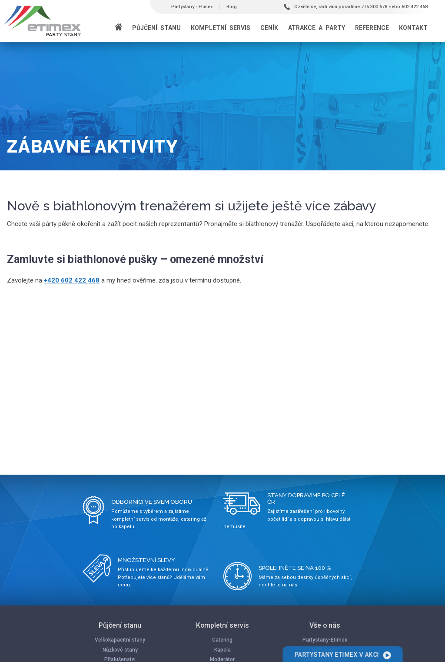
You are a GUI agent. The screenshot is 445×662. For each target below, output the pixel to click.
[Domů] (118, 27)
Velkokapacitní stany (120, 640)
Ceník (269, 27)
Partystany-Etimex (324, 640)
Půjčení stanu (156, 27)
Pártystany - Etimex (192, 7)
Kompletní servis (220, 27)
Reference (372, 27)
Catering (222, 640)
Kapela (222, 650)
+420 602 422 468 (72, 280)
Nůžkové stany (120, 650)
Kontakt (413, 27)
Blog (231, 7)
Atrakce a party (316, 27)
